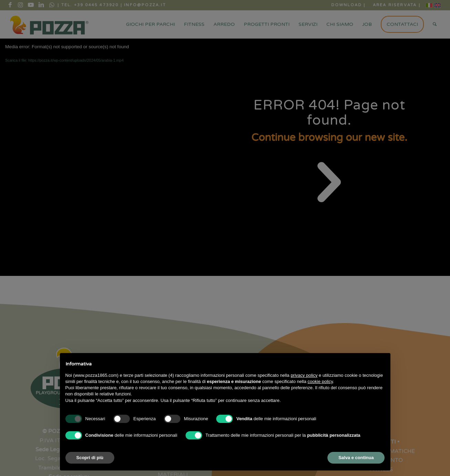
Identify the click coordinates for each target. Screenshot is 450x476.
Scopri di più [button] (90, 457)
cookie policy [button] (320, 381)
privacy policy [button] (304, 375)
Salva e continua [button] (356, 457)
